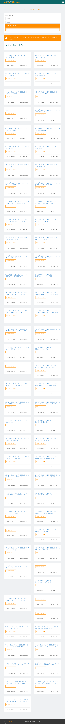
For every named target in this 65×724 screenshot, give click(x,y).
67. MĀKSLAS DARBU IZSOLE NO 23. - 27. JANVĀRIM (47, 74)
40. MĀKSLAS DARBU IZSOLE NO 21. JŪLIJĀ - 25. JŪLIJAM (47, 326)
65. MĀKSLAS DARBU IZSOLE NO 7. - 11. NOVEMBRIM (47, 92)
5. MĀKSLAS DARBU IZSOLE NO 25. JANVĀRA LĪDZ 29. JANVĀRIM (17, 655)
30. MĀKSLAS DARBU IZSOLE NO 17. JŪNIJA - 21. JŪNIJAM (47, 416)
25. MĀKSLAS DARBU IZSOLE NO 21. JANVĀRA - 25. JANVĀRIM (17, 469)
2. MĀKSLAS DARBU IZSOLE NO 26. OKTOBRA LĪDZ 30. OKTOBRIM (47, 673)
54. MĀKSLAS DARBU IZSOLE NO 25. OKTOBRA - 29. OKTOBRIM (47, 200)
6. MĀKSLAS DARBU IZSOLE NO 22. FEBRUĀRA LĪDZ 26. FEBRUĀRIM (47, 637)
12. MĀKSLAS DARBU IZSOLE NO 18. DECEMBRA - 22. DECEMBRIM (17, 591)
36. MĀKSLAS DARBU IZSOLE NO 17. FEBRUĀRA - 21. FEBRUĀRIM (47, 362)
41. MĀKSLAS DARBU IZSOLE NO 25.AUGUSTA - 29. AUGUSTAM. (16, 326)
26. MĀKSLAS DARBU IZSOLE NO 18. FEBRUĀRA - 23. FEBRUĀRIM (47, 451)
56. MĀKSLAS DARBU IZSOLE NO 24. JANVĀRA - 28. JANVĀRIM (47, 182)
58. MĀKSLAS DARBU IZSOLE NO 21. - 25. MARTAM (47, 164)
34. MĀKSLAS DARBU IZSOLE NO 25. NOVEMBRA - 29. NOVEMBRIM (47, 380)
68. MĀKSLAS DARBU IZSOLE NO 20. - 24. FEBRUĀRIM (17, 74)
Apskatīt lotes (10, 59)
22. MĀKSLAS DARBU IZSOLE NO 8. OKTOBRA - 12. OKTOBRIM (47, 487)
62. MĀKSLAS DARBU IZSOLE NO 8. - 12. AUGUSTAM (47, 128)
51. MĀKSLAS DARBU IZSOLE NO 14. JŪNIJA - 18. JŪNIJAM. (17, 236)
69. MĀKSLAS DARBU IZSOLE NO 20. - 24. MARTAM (47, 56)
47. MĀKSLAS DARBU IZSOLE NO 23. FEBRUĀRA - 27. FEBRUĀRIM (17, 272)
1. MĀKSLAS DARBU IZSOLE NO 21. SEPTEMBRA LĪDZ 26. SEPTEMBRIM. (17, 691)
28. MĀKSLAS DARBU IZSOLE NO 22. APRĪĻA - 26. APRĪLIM (47, 433)
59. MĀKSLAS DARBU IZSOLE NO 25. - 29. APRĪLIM (17, 164)
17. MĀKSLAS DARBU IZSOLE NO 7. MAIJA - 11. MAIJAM (17, 541)
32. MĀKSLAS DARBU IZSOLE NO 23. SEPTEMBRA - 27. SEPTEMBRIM (47, 398)
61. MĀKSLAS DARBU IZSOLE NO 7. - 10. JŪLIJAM (17, 146)
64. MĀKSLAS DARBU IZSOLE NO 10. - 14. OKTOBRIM (47, 110)
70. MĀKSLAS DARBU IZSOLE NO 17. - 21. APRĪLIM (17, 56)
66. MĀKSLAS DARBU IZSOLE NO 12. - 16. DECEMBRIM (17, 92)
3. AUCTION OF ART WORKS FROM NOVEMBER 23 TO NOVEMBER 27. (17, 673)
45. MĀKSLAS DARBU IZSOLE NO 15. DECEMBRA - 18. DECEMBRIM (17, 290)
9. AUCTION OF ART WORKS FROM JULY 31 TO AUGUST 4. (17, 619)
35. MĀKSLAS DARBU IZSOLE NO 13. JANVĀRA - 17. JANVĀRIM (17, 380)
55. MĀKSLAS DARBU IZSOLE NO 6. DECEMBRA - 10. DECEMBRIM (17, 200)
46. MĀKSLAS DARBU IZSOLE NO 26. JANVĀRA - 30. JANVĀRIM (47, 272)
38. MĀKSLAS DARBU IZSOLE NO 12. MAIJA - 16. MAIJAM (47, 344)
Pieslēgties (11, 26)
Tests (7, 109)
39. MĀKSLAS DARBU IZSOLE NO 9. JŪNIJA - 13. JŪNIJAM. (17, 344)
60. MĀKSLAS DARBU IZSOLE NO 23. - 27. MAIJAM (47, 146)
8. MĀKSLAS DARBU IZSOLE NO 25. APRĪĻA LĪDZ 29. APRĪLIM (47, 619)
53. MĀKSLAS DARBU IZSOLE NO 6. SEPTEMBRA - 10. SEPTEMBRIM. (17, 218)
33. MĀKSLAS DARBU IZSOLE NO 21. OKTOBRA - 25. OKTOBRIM (17, 398)
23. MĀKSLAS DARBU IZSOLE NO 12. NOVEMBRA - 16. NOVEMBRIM (17, 487)
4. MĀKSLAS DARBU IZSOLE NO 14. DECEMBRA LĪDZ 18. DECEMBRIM (47, 655)
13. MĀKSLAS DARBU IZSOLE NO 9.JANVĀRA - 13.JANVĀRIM (46, 573)
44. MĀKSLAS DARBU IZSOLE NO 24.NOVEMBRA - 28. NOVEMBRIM (46, 290)
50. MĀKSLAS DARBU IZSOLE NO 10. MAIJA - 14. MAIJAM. (47, 236)
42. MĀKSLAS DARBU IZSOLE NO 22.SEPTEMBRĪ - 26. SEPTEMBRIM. (46, 308)
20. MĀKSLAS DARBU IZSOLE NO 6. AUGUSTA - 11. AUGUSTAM (47, 506)
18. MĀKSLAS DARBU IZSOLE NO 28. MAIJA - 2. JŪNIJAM (47, 523)
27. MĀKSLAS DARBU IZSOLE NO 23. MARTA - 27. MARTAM (17, 451)
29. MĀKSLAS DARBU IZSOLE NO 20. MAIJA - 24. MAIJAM (17, 433)
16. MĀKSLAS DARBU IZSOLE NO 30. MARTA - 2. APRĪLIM (47, 541)
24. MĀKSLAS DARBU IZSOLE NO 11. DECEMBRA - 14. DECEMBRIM (47, 469)
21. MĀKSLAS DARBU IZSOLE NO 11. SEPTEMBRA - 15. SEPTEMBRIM (17, 506)
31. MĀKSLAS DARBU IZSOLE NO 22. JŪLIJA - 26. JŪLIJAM (17, 416)
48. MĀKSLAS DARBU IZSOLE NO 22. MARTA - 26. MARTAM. (47, 254)
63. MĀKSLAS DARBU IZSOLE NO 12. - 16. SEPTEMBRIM (17, 128)
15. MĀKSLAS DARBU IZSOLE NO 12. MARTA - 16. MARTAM (17, 559)
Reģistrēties (10, 29)
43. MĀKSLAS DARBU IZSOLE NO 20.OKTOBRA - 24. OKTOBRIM (16, 308)
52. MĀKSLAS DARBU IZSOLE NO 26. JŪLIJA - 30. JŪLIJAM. (47, 218)
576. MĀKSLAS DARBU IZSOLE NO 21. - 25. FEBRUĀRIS (16, 182)
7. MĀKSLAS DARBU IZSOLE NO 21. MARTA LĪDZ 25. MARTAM (17, 637)
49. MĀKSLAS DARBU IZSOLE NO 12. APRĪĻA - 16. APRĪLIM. (17, 254)
